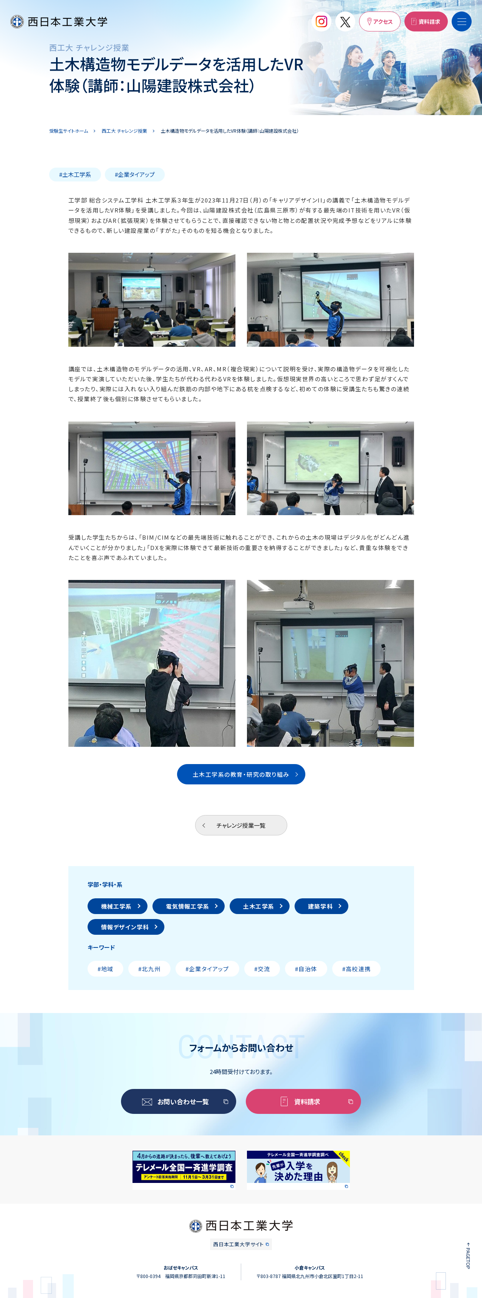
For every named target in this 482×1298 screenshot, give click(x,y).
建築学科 (320, 906)
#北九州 (149, 969)
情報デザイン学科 (125, 927)
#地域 (106, 969)
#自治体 (306, 969)
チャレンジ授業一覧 (241, 825)
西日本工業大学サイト (238, 1244)
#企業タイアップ (207, 969)
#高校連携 (356, 969)
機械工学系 (116, 906)
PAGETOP (468, 1258)
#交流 (262, 969)
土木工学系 (258, 906)
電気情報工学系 (187, 906)
